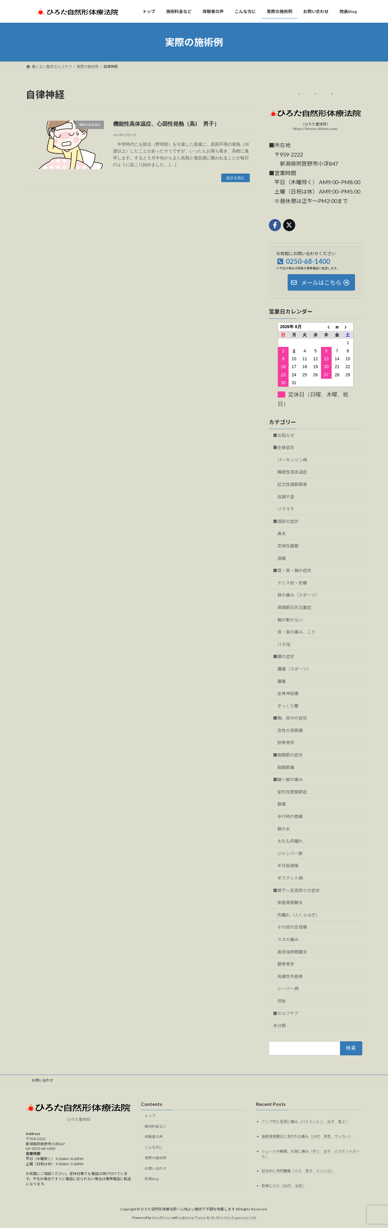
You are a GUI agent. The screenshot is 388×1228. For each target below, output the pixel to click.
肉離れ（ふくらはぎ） (298, 914)
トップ (150, 1115)
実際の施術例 (155, 1158)
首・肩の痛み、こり (296, 631)
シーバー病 (288, 988)
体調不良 (285, 496)
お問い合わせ (42, 1080)
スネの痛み (288, 939)
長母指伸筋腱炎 (292, 951)
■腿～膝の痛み (288, 779)
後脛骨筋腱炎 (290, 902)
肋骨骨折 (285, 742)
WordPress (161, 1217)
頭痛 (281, 558)
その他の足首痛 (292, 927)
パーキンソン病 (292, 459)
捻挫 (281, 1000)
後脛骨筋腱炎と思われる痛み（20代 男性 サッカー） (307, 1136)
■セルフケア (286, 1013)
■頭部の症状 (286, 521)
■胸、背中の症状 (290, 717)
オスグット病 (290, 877)
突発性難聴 (288, 545)
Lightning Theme (192, 1217)
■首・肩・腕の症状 (292, 570)
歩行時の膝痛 (290, 816)
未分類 (279, 1025)
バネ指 (283, 644)
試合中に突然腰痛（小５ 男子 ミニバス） (298, 1171)
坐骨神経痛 (288, 693)
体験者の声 (154, 1136)
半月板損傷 (288, 865)
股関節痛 (285, 767)
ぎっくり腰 (287, 705)
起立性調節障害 (292, 484)
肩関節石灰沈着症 (294, 607)
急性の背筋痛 (290, 730)
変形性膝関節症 (292, 791)
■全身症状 (283, 447)
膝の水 (283, 828)
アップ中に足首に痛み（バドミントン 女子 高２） (305, 1121)
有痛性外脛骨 (290, 976)
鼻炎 (281, 533)
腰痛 (281, 681)
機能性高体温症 (292, 471)
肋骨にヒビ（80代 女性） (284, 1185)
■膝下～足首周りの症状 (296, 890)
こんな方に (154, 1147)
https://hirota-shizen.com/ (315, 128)
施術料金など (155, 1126)
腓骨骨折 (285, 964)
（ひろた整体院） (78, 1119)
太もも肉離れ (290, 841)
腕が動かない (290, 619)
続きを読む (235, 178)
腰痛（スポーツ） (294, 668)
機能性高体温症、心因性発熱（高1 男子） (166, 124)
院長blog (152, 1178)
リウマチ (285, 508)
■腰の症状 (283, 656)
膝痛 (281, 804)
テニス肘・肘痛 (292, 582)
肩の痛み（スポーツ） (298, 594)
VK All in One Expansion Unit (233, 1217)
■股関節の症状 (288, 754)
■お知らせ (283, 435)
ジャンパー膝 (290, 853)
